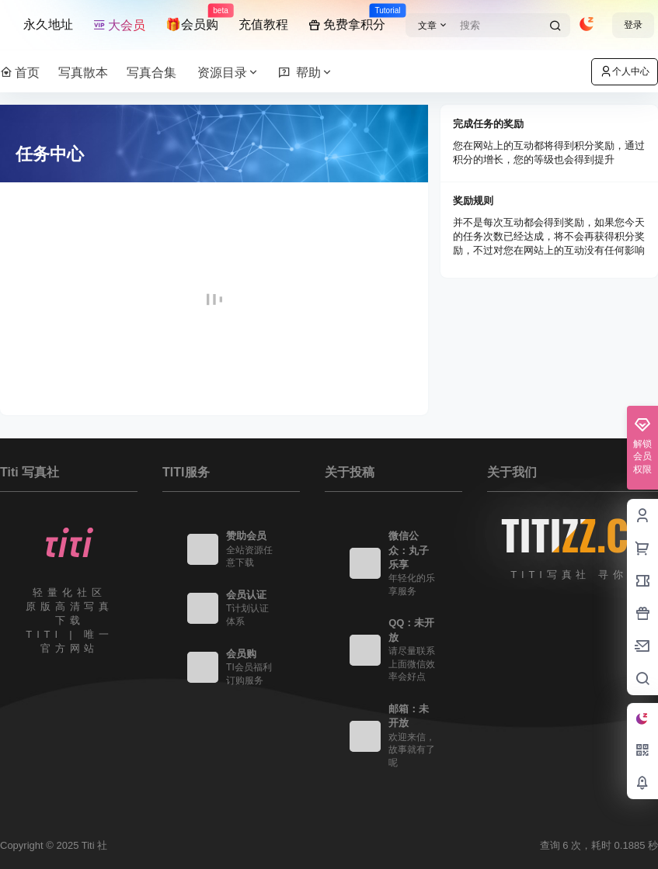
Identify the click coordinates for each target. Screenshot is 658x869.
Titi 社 (92, 845)
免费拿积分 (346, 18)
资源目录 (228, 72)
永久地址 (48, 24)
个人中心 (624, 71)
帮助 (305, 72)
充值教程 (263, 24)
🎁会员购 (191, 18)
